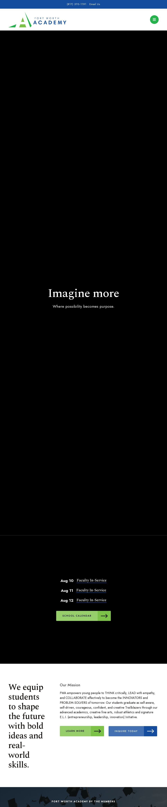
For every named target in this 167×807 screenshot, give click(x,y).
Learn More (85, 731)
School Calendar (86, 616)
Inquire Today (136, 731)
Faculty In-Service (91, 580)
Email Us (94, 4)
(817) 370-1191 (76, 4)
